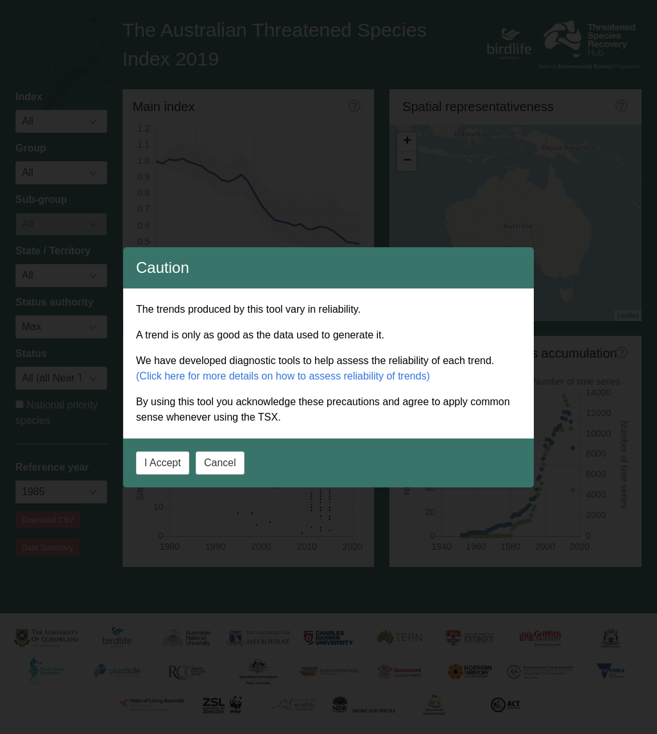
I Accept (162, 462)
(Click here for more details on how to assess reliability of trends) (283, 376)
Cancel (220, 462)
